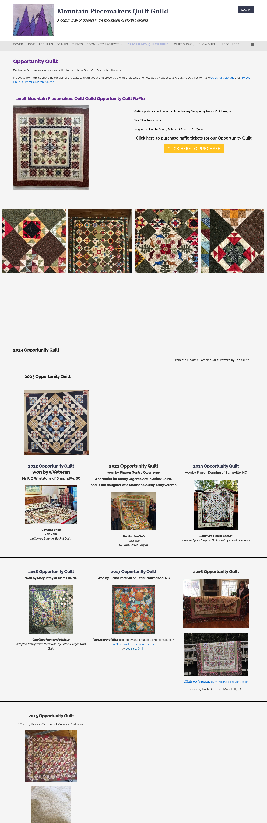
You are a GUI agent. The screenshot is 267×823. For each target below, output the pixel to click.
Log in (245, 9)
